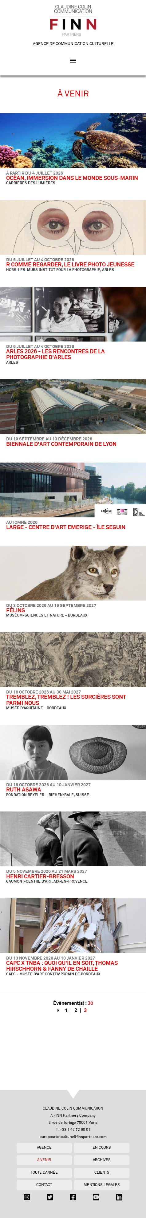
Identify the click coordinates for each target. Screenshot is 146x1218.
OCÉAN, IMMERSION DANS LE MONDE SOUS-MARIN (72, 178)
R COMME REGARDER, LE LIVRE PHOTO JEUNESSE (70, 265)
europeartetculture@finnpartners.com (73, 1137)
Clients (101, 1173)
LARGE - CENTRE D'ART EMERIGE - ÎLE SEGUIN (65, 527)
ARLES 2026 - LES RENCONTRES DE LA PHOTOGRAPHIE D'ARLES (55, 354)
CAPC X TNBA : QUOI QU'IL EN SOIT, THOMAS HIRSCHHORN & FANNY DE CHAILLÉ (62, 966)
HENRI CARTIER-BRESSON (40, 877)
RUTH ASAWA (23, 790)
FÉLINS (15, 610)
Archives (102, 1160)
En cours (102, 1148)
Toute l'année (44, 1173)
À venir (44, 1160)
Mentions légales (102, 1185)
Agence (44, 1148)
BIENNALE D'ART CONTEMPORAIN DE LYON (61, 444)
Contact (44, 1185)
